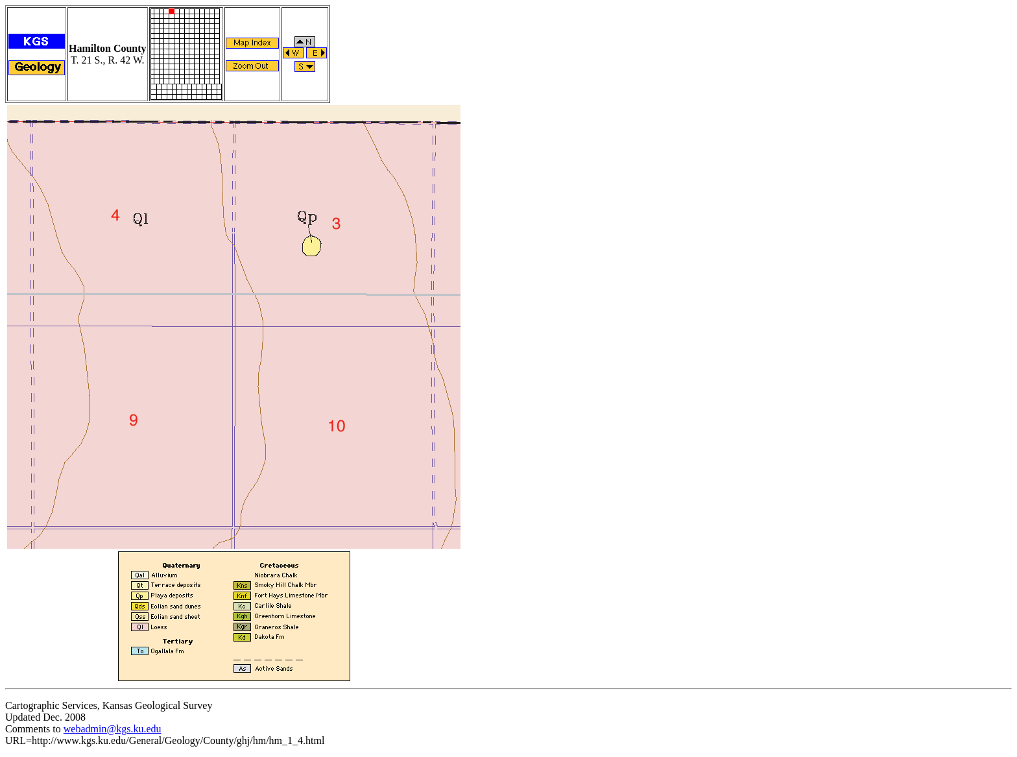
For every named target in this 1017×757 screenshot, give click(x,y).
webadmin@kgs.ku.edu (113, 728)
